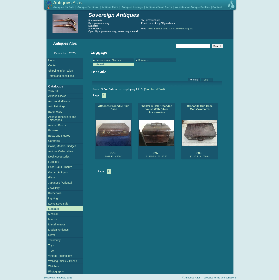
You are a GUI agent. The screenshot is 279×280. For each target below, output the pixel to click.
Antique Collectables (60, 151)
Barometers (55, 111)
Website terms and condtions (220, 277)
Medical (53, 214)
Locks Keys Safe (58, 203)
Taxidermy (54, 240)
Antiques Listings (132, 7)
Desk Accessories (59, 156)
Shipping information (60, 70)
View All (100, 64)
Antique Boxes (57, 125)
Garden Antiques (58, 172)
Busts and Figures (59, 135)
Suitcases (143, 60)
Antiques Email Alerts (159, 7)
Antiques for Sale (63, 7)
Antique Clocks (57, 96)
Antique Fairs (110, 7)
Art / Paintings (56, 106)
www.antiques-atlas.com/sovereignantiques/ (170, 28)
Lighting (53, 198)
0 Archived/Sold (154, 89)
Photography (56, 271)
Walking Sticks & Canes (62, 261)
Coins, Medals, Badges (62, 146)
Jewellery (53, 187)
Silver (51, 234)
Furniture (53, 161)
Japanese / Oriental (60, 182)
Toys (51, 245)
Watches (53, 266)
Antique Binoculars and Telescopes (62, 118)
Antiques (67, 2)
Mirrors (52, 219)
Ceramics (54, 140)
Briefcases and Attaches (108, 60)
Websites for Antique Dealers (192, 7)
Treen (51, 250)
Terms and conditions (61, 75)
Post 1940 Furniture (60, 167)
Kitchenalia (55, 193)
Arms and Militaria (59, 101)
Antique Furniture (88, 7)
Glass (51, 177)
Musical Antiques (58, 229)
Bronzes (53, 130)
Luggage (53, 208)
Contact (217, 7)
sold (206, 79)
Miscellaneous (56, 224)
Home (51, 60)
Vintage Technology (60, 255)
